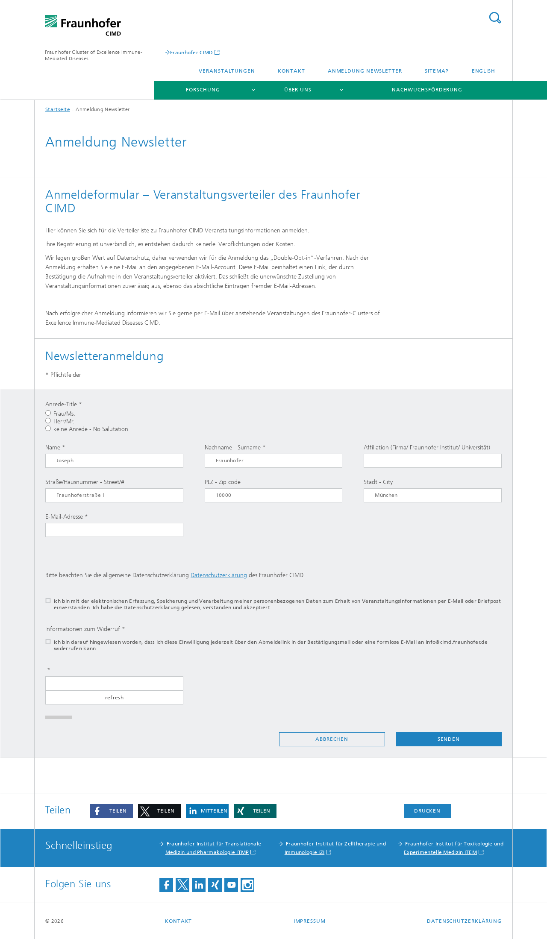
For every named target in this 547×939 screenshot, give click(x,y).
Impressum (310, 921)
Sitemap (437, 71)
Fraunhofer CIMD (191, 52)
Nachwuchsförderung (427, 90)
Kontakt (291, 71)
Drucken (427, 811)
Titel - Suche (495, 18)
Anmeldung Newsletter (365, 71)
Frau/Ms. (60, 413)
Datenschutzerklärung (219, 575)
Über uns (298, 90)
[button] (111, 811)
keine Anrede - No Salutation (86, 429)
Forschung (203, 90)
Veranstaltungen (227, 71)
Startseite (57, 109)
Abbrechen (331, 739)
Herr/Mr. (59, 421)
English (483, 71)
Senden (449, 739)
